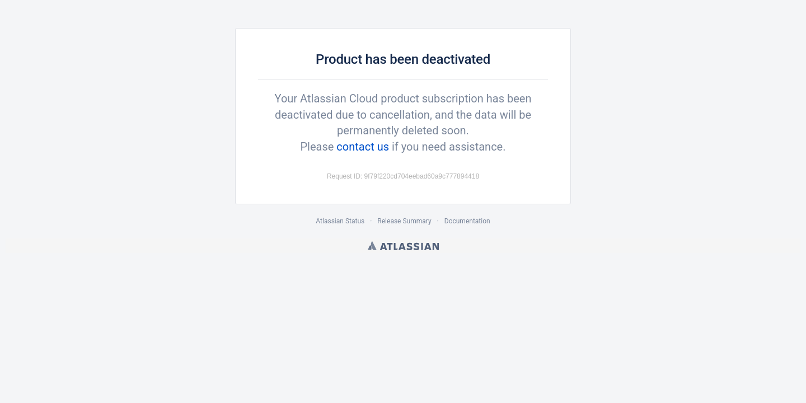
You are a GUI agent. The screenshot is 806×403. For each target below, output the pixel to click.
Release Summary (404, 221)
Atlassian (403, 245)
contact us (362, 146)
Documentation (467, 221)
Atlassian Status (340, 221)
